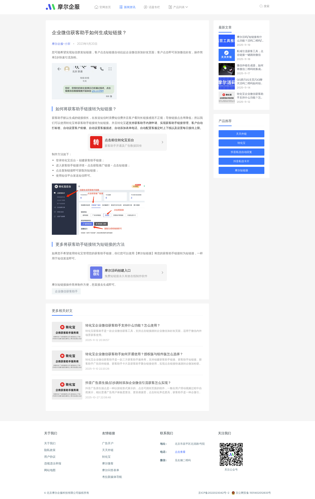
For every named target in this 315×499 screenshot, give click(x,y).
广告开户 (107, 443)
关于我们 (50, 443)
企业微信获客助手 (66, 291)
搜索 (264, 5)
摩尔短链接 (241, 170)
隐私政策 (50, 450)
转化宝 (241, 143)
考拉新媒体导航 (112, 477)
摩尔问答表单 (110, 470)
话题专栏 (152, 7)
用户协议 (50, 457)
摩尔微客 (107, 463)
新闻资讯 (127, 7)
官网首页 (102, 7)
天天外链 (241, 134)
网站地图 (50, 470)
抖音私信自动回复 (241, 152)
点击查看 (180, 452)
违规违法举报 (52, 463)
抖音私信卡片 (241, 161)
